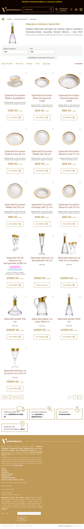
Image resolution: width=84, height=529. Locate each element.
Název (38, 63)
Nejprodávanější (7, 63)
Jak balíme (5, 472)
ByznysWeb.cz (76, 526)
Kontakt (4, 470)
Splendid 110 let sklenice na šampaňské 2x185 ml (15, 260)
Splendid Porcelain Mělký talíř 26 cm (42, 152)
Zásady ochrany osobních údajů (12, 480)
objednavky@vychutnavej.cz (10, 495)
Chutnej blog (18, 465)
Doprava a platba (7, 474)
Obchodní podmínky (8, 478)
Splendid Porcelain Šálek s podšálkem (15, 96)
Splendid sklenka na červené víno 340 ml (15, 372)
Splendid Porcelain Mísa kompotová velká (69, 98)
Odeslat (22, 519)
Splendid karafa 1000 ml (69, 320)
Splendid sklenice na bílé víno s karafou (69, 259)
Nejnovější (46, 63)
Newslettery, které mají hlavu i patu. (15, 497)
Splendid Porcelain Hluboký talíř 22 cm (42, 206)
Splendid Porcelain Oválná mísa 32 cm (15, 152)
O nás (3, 468)
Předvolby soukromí (7, 526)
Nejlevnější (19, 63)
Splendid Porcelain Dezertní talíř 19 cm (69, 206)
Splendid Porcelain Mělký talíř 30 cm (15, 206)
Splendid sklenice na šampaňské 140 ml (42, 259)
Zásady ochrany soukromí (24, 526)
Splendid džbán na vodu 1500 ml (42, 320)
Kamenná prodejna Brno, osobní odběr (14, 482)
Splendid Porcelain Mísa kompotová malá (42, 98)
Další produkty (17, 397)
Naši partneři (5, 476)
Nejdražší (29, 63)
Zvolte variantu (42, 285)
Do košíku (15, 117)
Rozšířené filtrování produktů (42, 58)
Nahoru (5, 397)
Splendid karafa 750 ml (15, 320)
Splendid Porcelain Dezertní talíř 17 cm (69, 152)
